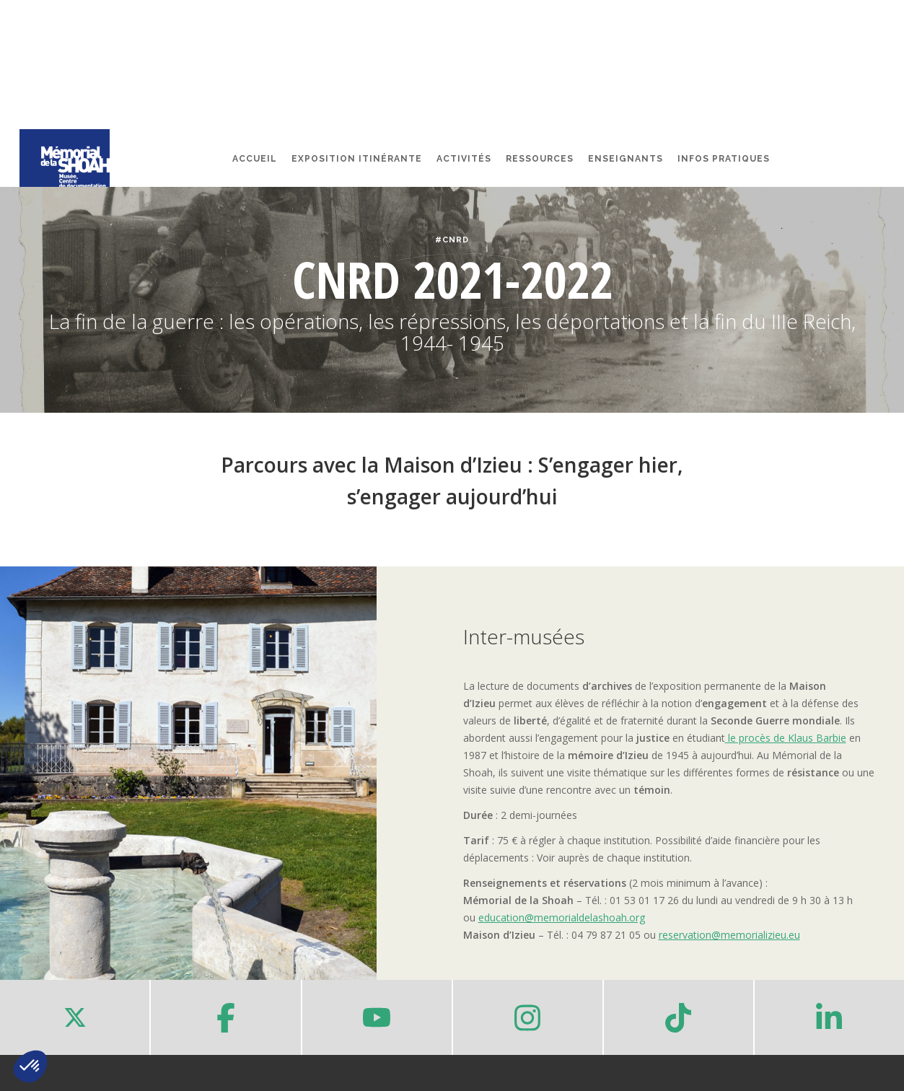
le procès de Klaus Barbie (785, 738)
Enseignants (625, 159)
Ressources (540, 159)
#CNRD (452, 240)
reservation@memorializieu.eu (729, 935)
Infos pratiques (723, 159)
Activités (463, 159)
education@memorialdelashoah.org (561, 917)
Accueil (254, 159)
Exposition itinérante (356, 159)
